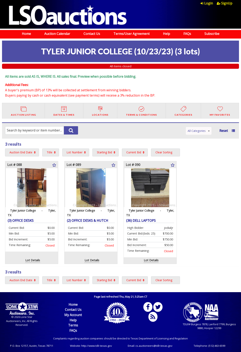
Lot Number (74, 152)
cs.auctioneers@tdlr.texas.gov (153, 346)
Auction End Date (21, 152)
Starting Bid (104, 152)
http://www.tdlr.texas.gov (96, 346)
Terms (73, 325)
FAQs (187, 33)
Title (49, 152)
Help (166, 33)
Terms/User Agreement (131, 33)
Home (26, 33)
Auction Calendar (57, 33)
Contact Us (92, 33)
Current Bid (133, 152)
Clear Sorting (163, 152)
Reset (223, 130)
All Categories (199, 131)
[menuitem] (209, 3)
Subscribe (211, 33)
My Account (73, 315)
